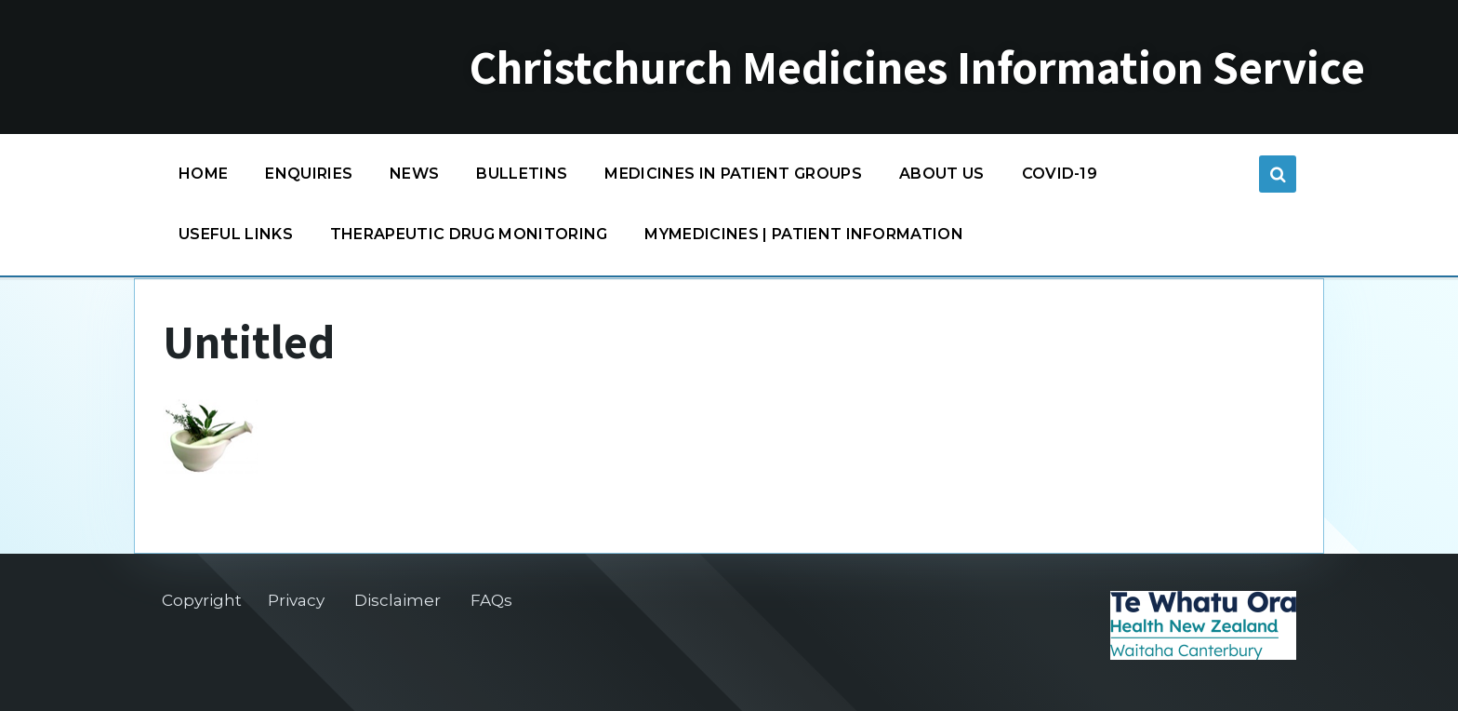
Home (203, 173)
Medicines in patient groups (733, 178)
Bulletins (521, 173)
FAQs (491, 600)
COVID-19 (1060, 178)
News (414, 173)
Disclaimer (397, 600)
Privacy (296, 600)
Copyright (202, 600)
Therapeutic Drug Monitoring (469, 234)
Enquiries (308, 173)
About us (942, 173)
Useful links (236, 234)
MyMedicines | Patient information (803, 234)
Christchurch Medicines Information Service (917, 67)
